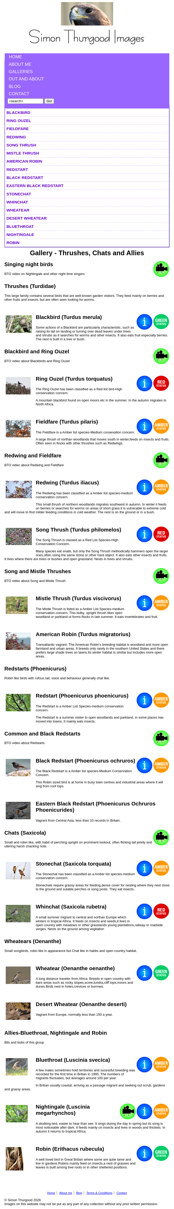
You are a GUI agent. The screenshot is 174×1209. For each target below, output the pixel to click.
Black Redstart (25, 177)
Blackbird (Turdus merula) (69, 317)
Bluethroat (20, 226)
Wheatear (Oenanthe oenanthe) (75, 968)
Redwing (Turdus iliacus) (67, 482)
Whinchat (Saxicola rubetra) (71, 907)
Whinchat (17, 202)
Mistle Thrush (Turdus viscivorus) (78, 598)
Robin (13, 242)
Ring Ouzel (19, 120)
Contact (19, 93)
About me (20, 64)
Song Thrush (21, 145)
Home (15, 56)
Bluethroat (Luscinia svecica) (73, 1060)
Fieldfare (18, 128)
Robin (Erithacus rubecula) (70, 1149)
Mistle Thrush (23, 153)
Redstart (17, 169)
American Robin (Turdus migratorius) (83, 634)
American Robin (24, 161)
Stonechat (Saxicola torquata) (73, 864)
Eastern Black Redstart (35, 185)
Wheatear (18, 210)
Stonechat (19, 194)
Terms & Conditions (99, 1192)
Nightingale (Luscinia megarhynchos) (63, 1110)
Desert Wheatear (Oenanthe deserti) (81, 1004)
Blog (15, 86)
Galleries (21, 71)
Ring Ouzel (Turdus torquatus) (74, 379)
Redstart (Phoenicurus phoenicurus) (82, 696)
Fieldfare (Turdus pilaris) (67, 422)
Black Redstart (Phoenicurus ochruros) (85, 761)
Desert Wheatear (27, 218)
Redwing (16, 137)
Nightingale (20, 234)
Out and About (26, 78)
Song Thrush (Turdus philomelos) (78, 530)
